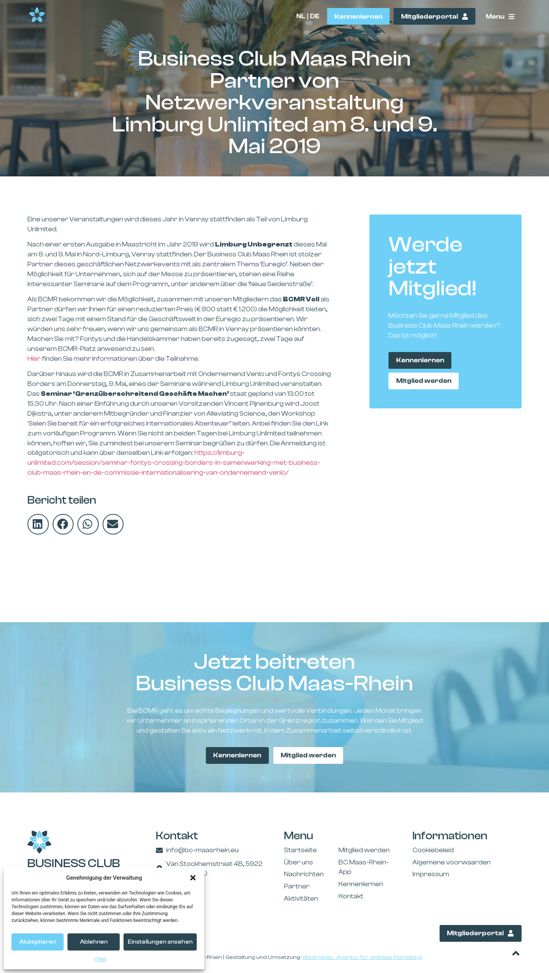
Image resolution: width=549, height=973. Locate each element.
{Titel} (100, 959)
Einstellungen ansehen (160, 942)
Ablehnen (94, 942)
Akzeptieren (37, 942)
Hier (34, 358)
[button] (193, 878)
